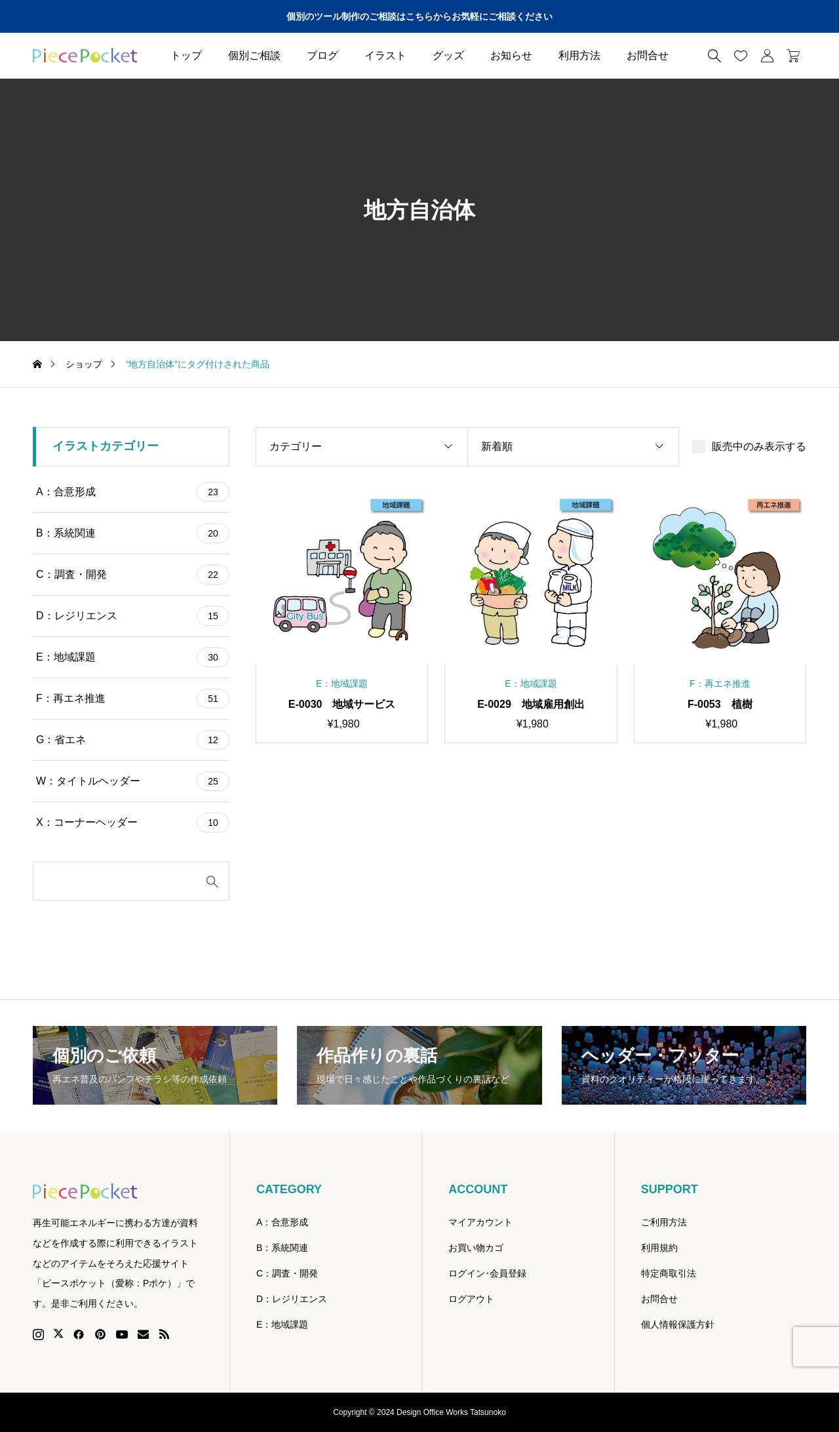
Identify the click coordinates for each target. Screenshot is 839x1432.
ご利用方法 (664, 1222)
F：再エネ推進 (132, 698)
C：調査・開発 (132, 574)
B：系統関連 (132, 533)
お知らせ (511, 55)
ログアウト (471, 1299)
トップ (186, 55)
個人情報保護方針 (677, 1324)
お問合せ (648, 55)
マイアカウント (480, 1222)
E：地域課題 (132, 657)
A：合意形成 (132, 492)
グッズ (448, 55)
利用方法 (579, 55)
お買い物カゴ (475, 1247)
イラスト (385, 55)
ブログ (322, 55)
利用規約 (659, 1247)
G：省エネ (132, 740)
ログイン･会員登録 (487, 1273)
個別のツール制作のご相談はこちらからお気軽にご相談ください (419, 16)
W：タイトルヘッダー (132, 781)
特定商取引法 (668, 1273)
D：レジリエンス (132, 616)
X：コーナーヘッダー (132, 822)
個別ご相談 (254, 55)
